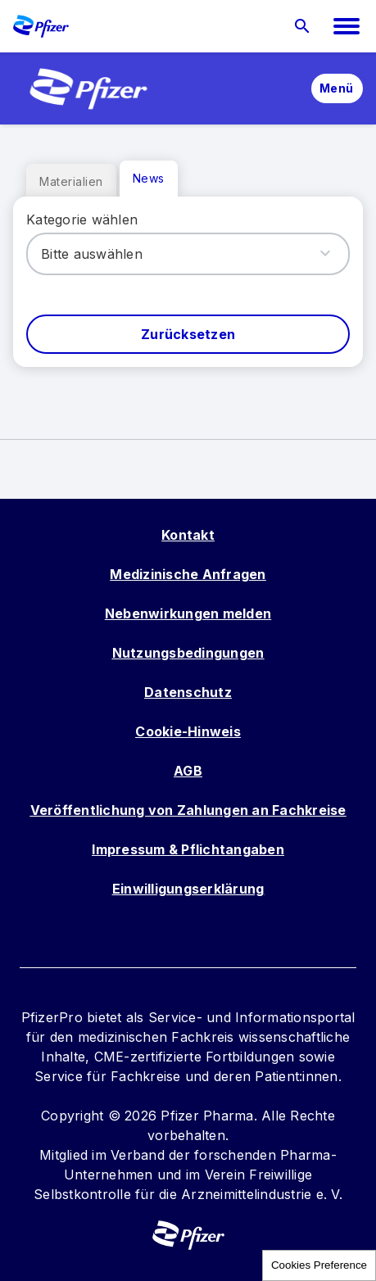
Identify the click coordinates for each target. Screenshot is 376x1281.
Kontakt (188, 535)
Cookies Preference (319, 1265)
